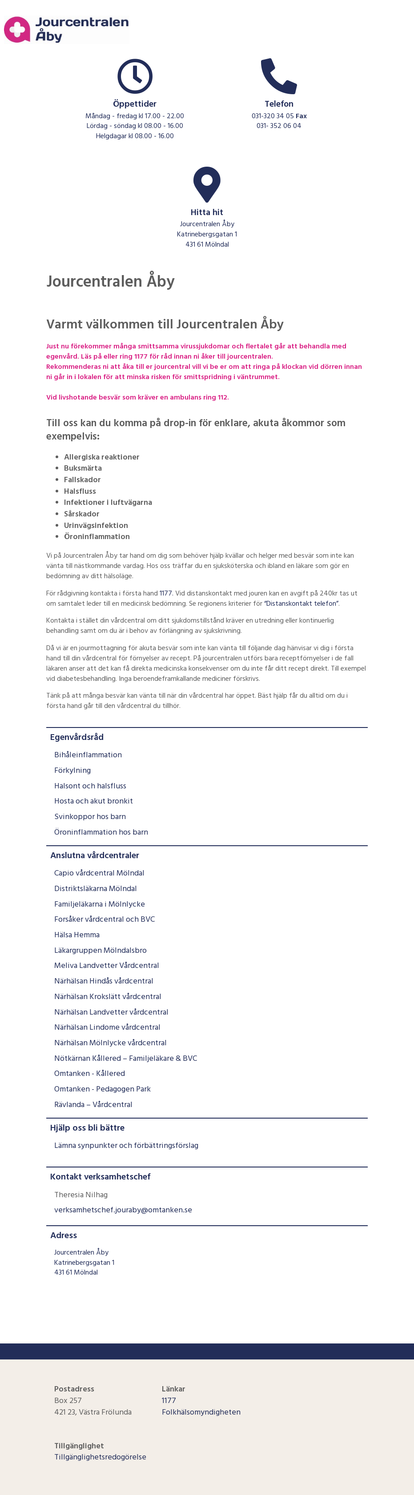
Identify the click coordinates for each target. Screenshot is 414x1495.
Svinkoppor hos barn (90, 816)
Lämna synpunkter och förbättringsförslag (126, 1145)
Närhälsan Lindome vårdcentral (107, 1027)
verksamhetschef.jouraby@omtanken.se (123, 1209)
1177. (166, 593)
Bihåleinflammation (88, 754)
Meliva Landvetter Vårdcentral (106, 965)
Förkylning (72, 770)
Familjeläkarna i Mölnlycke (99, 904)
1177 (169, 1400)
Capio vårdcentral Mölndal (99, 873)
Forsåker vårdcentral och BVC (104, 919)
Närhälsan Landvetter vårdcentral (111, 1012)
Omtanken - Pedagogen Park (102, 1089)
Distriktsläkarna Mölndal (95, 888)
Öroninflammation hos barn (101, 832)
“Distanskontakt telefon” (301, 603)
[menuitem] (207, 783)
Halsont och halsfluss (90, 785)
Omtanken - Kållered (89, 1073)
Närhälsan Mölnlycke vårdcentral (110, 1042)
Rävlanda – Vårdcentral (93, 1104)
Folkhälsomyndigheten (201, 1412)
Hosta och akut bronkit (93, 801)
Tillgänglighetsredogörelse (100, 1457)
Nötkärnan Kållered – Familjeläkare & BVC (125, 1058)
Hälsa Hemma (77, 934)
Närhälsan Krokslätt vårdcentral (107, 996)
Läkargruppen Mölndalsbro (100, 950)
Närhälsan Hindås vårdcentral (103, 981)
